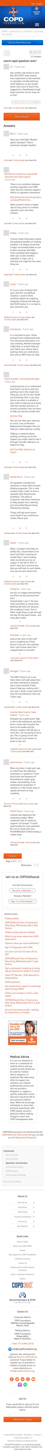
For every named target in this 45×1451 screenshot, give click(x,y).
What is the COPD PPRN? (22, 1246)
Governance (22, 1221)
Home (5, 31)
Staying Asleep (12, 918)
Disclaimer (28, 1435)
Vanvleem (14, 635)
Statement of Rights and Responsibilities (22, 1441)
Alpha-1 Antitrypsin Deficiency (22, 1274)
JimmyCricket (16, 626)
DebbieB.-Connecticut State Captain (17, 317)
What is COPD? (22, 1242)
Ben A (12, 133)
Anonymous (15, 329)
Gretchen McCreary (11, 804)
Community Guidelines (22, 1438)
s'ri (11, 66)
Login (39, 3)
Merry (6, 108)
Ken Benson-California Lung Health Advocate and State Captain (21, 175)
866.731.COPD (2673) (27, 1357)
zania (6, 223)
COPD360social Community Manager (19, 1134)
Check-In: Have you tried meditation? (22, 943)
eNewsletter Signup (22, 1419)
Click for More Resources (19, 42)
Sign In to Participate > (22, 901)
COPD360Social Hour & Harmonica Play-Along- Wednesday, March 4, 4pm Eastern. (22, 1003)
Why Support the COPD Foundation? (22, 1254)
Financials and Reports (22, 1217)
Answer (12, 856)
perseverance (16, 762)
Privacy (37, 1435)
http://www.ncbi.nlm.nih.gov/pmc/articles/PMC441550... (25, 198)
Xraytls (13, 542)
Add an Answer (22, 116)
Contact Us (22, 1263)
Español (22, 1278)
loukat (6, 274)
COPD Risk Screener (22, 1259)
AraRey (13, 233)
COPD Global (22, 1212)
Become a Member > (22, 890)
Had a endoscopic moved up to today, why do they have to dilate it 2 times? (22, 969)
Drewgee (14, 671)
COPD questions (12, 982)
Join (33, 3)
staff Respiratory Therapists (23, 1137)
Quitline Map (16, 416)
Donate (36, 11)
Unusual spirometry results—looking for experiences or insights (22, 1011)
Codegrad (7, 533)
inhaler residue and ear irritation (20, 932)
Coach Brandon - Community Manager (22, 378)
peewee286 (8, 365)
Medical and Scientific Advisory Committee (22, 1268)
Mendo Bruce (16, 476)
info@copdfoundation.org (22, 1371)
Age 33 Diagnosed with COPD (19, 947)
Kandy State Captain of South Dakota (25, 658)
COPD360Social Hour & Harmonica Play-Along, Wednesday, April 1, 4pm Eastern (22, 961)
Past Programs (22, 1226)
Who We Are (22, 1202)
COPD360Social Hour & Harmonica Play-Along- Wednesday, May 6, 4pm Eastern (21, 925)
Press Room (22, 1207)
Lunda (13, 284)
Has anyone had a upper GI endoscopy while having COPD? (22, 987)
